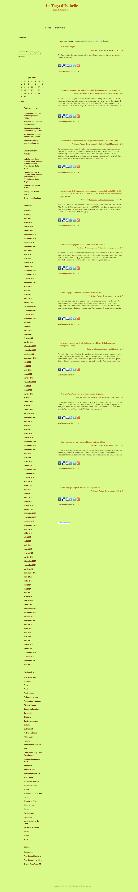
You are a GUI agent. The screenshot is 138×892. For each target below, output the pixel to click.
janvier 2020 (28, 402)
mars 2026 (28, 223)
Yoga (26, 839)
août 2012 (28, 665)
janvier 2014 (28, 605)
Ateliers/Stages (30, 705)
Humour (27, 741)
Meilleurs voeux (30, 769)
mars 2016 (28, 501)
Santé (26, 797)
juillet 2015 (28, 533)
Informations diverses (32, 745)
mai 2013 (27, 637)
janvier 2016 (28, 509)
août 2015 (28, 529)
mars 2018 (28, 434)
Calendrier (28, 713)
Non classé (28, 777)
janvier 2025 (28, 267)
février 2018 (28, 438)
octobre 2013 (29, 617)
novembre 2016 (30, 473)
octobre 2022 (29, 354)
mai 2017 (27, 458)
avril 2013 (28, 641)
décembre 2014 (30, 561)
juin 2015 (27, 537)
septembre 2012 (30, 661)
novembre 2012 (30, 652)
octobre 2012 (29, 656)
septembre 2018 (30, 418)
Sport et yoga (29, 805)
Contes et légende (31, 721)
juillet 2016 (28, 485)
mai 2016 (27, 493)
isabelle (27, 159)
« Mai (21, 101)
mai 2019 (27, 406)
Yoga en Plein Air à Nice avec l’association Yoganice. (81, 394)
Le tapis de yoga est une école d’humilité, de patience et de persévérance (90, 90)
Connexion (28, 852)
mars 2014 (28, 597)
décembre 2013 (30, 609)
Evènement (28, 729)
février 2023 (28, 338)
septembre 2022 (30, 358)
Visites (26, 835)
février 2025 (28, 263)
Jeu (25, 749)
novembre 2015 (30, 517)
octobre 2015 (29, 521)
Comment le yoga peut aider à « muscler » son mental (82, 244)
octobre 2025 (29, 243)
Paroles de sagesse (31, 781)
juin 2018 (27, 426)
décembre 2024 (30, 271)
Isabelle (27, 172)
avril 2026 (28, 219)
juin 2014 (27, 585)
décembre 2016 (30, 470)
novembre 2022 (30, 350)
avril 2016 (28, 497)
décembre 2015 (30, 513)
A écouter (28, 681)
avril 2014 (28, 593)
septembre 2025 (30, 247)
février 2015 (28, 553)
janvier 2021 (28, 394)
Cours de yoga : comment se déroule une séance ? (80, 293)
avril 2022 (28, 370)
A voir (26, 689)
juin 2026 (27, 211)
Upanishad (28, 817)
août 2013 (28, 625)
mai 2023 (27, 326)
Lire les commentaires (68, 71)
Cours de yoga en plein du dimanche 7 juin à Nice (80, 488)
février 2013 (28, 645)
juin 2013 (27, 633)
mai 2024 (27, 294)
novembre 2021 (30, 382)
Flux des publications (32, 856)
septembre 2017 (30, 450)
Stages (26, 809)
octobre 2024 (29, 278)
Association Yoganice (32, 701)
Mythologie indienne (32, 773)
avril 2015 (28, 545)
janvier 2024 (28, 302)
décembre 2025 (30, 235)
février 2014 (28, 601)
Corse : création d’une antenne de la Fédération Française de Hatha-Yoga (33, 163)
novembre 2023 (30, 310)
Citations (27, 717)
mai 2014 (27, 589)
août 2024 (28, 286)
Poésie (26, 789)
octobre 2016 (29, 477)
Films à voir (28, 737)
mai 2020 (27, 398)
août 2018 (28, 422)
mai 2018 (27, 430)
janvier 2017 (28, 466)
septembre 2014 (30, 573)
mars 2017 (28, 462)
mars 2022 (28, 374)
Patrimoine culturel (31, 785)
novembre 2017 (30, 446)
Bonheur (37, 198)
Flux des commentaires (33, 860)
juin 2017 (27, 453)
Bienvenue (60, 28)
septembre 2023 (30, 318)
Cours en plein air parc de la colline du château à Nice (82, 442)
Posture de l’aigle (67, 47)
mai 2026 (27, 215)
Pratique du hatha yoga (33, 793)
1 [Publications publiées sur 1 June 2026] (21, 84)
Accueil (48, 28)
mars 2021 (28, 390)
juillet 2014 (28, 581)
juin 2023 (27, 322)
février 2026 (28, 227)
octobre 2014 (29, 569)
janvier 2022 (28, 378)
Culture (27, 725)
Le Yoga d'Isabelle (62, 5)
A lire (26, 685)
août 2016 (28, 481)
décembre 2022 (30, 346)
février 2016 (28, 505)
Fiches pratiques (30, 733)
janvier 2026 (28, 231)
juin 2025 (27, 255)
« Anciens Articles (64, 523)
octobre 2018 (29, 414)
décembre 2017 (30, 442)
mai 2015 (27, 541)
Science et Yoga (30, 801)
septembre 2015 (30, 525)
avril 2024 (28, 298)
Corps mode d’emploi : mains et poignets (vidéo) (33, 115)
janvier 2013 (28, 649)
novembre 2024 (30, 275)
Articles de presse (31, 697)
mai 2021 (27, 386)
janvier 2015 (28, 557)
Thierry (27, 198)
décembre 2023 (30, 306)
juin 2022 (27, 362)
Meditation (28, 765)
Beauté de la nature (31, 709)
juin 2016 (27, 489)
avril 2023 (28, 330)
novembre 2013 (30, 613)
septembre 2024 (30, 282)
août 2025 (28, 251)
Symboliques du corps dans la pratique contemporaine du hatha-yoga (89, 141)
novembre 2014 (30, 565)
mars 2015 (28, 549)
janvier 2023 (28, 342)
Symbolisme (29, 813)
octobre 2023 (29, 314)
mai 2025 (27, 259)
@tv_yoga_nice (30, 677)
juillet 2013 (28, 629)
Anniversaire (29, 693)
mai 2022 (27, 366)
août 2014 (28, 577)
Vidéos (26, 831)
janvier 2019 (28, 410)
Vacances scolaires (31, 827)
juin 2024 (27, 290)
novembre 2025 (30, 239)
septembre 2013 (30, 621)
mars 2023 (28, 334)
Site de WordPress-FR (32, 864)
